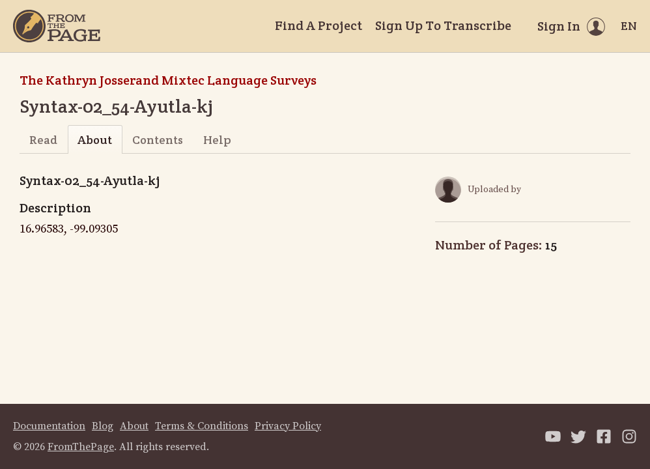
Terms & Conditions (201, 426)
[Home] (56, 26)
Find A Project (318, 25)
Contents (157, 139)
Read (43, 139)
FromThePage (81, 446)
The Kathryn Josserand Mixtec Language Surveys (168, 80)
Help (217, 139)
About (95, 139)
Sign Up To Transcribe (443, 25)
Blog (102, 426)
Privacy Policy (288, 426)
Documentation (49, 426)
